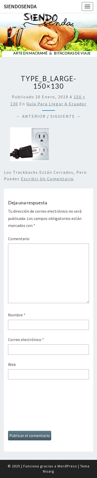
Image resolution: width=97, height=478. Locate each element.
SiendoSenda (20, 6)
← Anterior (31, 116)
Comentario (18, 238)
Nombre (16, 314)
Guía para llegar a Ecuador (56, 103)
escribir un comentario (47, 178)
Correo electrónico (26, 339)
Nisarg (48, 471)
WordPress (67, 466)
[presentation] (29, 407)
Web (12, 364)
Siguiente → (65, 116)
